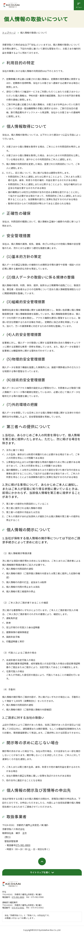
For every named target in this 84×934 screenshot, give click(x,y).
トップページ (9, 32)
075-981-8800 (23, 845)
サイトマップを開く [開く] (40, 872)
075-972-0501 (18, 907)
